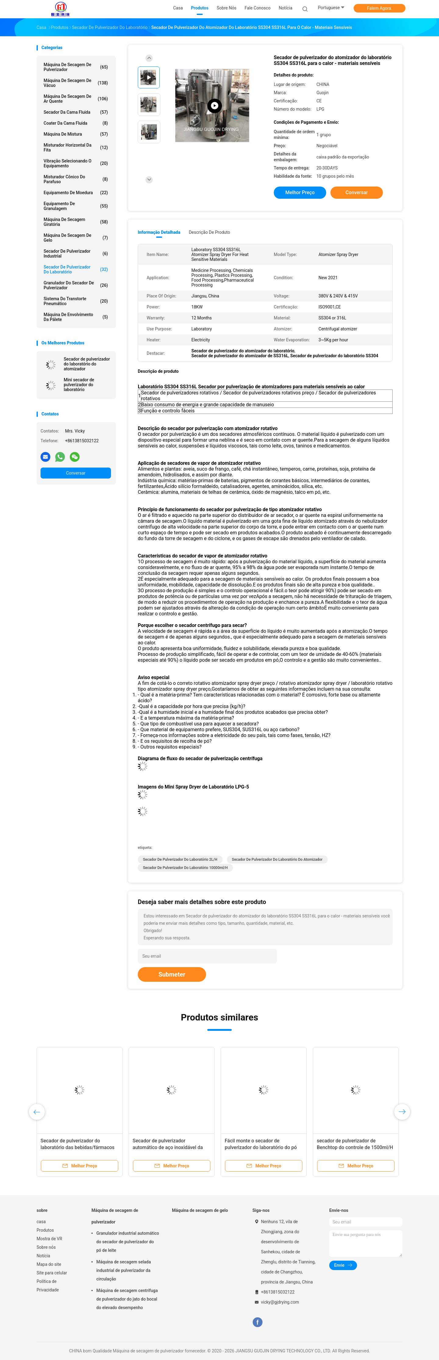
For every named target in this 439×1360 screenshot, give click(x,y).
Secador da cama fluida (76, 112)
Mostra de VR (49, 1238)
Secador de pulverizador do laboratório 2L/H (180, 859)
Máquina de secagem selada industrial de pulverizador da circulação (123, 1270)
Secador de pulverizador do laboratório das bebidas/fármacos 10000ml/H (78, 1147)
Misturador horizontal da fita (76, 147)
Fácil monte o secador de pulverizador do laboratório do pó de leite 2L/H (261, 1147)
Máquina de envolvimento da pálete (76, 317)
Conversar (75, 473)
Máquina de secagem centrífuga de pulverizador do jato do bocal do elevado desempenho (127, 1299)
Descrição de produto (209, 232)
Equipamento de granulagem (76, 206)
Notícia (43, 1255)
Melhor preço (300, 192)
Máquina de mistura (76, 134)
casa (41, 1221)
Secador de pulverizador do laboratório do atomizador (87, 364)
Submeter (172, 974)
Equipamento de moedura (76, 193)
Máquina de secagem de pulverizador (76, 67)
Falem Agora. (379, 8)
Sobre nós (46, 1247)
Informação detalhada (159, 232)
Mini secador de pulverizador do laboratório (79, 384)
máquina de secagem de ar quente (76, 99)
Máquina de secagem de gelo (76, 238)
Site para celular (52, 1272)
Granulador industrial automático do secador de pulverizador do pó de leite (127, 1242)
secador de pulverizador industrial (76, 253)
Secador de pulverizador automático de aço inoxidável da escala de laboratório (168, 1147)
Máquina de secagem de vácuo (76, 83)
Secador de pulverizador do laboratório (76, 269)
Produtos (45, 1230)
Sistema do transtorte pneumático (76, 301)
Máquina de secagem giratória (76, 222)
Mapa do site (49, 1264)
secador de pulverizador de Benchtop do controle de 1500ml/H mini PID (355, 1147)
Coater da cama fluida (76, 123)
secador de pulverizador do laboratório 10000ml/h (185, 868)
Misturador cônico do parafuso (76, 179)
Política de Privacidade (48, 1285)
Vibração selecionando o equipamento (76, 163)
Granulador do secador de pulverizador (76, 285)
